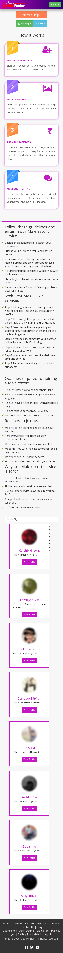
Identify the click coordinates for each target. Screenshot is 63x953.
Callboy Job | (25, 934)
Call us (40, 23)
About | (7, 923)
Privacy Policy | (39, 923)
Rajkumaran (29, 649)
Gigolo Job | (44, 930)
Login (55, 4)
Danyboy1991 (29, 698)
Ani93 (29, 748)
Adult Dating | (27, 930)
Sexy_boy (29, 896)
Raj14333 (29, 797)
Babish (29, 846)
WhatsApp (24, 23)
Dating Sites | (11, 930)
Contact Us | (29, 927)
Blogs (40, 927)
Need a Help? (31, 15)
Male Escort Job (43, 934)
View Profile (29, 562)
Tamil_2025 (29, 600)
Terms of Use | (21, 923)
